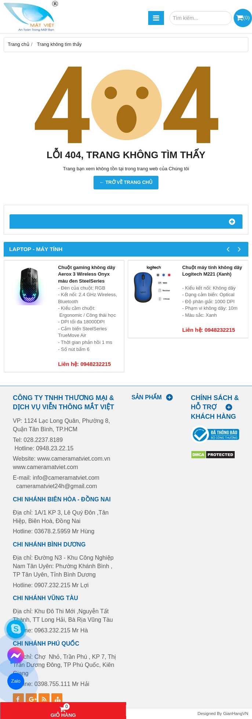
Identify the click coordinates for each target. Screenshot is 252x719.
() (246, 17)
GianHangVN (235, 713)
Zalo (15, 681)
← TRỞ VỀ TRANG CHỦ (126, 182)
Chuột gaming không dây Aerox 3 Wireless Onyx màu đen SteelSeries (86, 274)
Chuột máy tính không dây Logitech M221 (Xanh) (212, 271)
